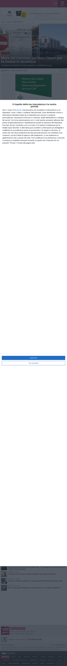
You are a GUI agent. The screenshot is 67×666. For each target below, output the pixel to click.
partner (19, 110)
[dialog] (33, 333)
